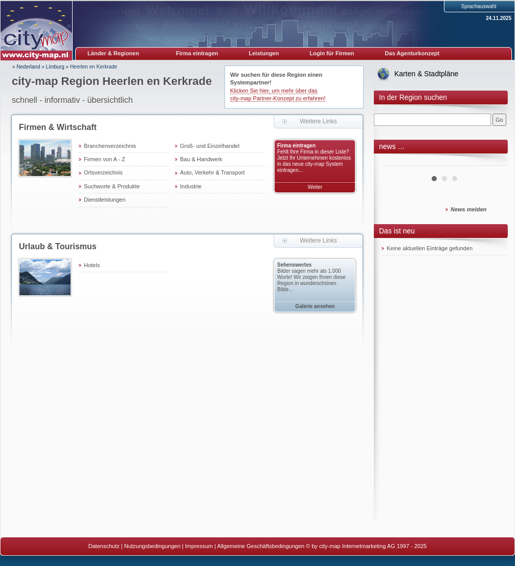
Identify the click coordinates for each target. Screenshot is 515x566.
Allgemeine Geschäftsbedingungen (261, 546)
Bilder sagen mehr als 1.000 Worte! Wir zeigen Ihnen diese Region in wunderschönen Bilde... (311, 280)
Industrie (190, 186)
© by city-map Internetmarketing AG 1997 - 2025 (366, 546)
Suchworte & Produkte (112, 186)
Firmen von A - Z (104, 159)
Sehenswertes (294, 265)
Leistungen (264, 53)
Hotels (92, 265)
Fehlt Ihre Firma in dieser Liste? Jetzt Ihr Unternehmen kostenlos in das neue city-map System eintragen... (314, 161)
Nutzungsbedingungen (152, 546)
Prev (395, 162)
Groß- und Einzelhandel (209, 146)
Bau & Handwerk (201, 159)
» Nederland (26, 67)
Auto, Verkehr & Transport (212, 172)
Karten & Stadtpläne (426, 74)
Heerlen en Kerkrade (93, 67)
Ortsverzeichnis (103, 172)
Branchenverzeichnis (110, 146)
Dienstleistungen (104, 200)
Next (493, 162)
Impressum (199, 546)
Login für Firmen (331, 53)
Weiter (315, 187)
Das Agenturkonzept (412, 53)
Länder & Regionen (113, 53)
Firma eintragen (197, 53)
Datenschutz (104, 546)
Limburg (55, 67)
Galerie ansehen (314, 306)
